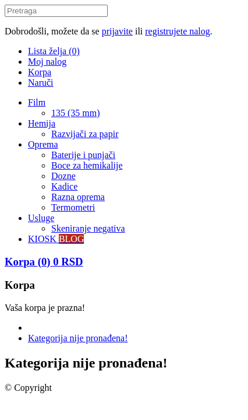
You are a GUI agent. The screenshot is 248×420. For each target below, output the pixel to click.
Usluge (41, 218)
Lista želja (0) (54, 51)
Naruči (41, 83)
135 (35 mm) (75, 113)
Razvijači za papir (85, 134)
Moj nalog (47, 61)
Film (36, 102)
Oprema (43, 144)
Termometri (73, 207)
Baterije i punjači (83, 155)
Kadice (64, 186)
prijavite (117, 31)
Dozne (63, 176)
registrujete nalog (177, 31)
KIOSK (56, 239)
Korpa (39, 72)
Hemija (41, 123)
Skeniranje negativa (88, 228)
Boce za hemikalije (87, 165)
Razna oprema (78, 197)
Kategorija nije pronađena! (77, 338)
